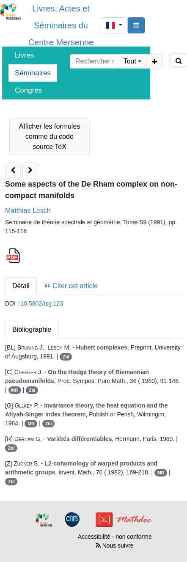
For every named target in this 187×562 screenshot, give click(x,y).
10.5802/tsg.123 (42, 303)
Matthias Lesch (28, 210)
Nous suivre (115, 545)
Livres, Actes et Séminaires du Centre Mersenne (61, 25)
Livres (24, 55)
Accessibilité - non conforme (115, 536)
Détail (21, 285)
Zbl (66, 356)
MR (14, 390)
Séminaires (33, 73)
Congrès (28, 90)
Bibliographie (32, 329)
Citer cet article (71, 285)
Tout (130, 61)
